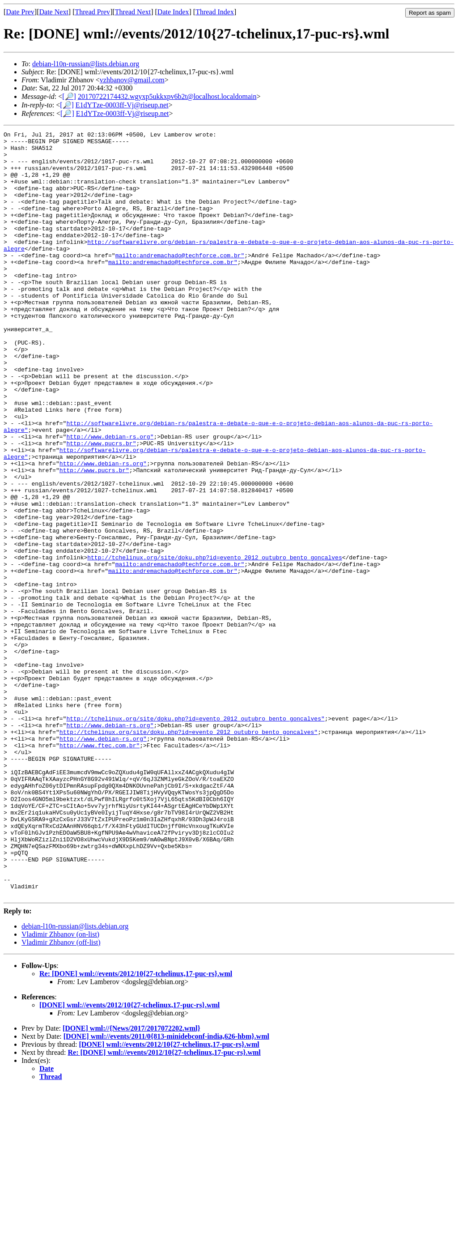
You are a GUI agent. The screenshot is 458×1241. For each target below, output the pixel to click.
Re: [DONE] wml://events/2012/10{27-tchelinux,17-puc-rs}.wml (135, 1126)
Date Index (173, 12)
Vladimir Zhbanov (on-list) (60, 1087)
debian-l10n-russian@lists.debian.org (85, 64)
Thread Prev (92, 12)
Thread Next (133, 12)
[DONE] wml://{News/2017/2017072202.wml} (131, 1181)
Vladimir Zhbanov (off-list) (61, 1095)
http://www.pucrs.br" (101, 506)
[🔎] (69, 96)
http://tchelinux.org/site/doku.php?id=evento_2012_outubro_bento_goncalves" (195, 836)
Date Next (53, 12)
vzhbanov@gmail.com (132, 80)
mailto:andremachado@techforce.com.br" (180, 281)
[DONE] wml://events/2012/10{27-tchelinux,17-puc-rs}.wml (129, 1158)
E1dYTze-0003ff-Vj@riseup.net (122, 105)
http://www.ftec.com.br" (99, 869)
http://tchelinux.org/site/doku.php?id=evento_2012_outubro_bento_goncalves (214, 643)
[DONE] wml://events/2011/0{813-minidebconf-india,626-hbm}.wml (166, 1189)
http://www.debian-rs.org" (109, 498)
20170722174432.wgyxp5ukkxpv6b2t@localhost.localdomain (167, 96)
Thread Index (214, 12)
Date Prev (20, 12)
